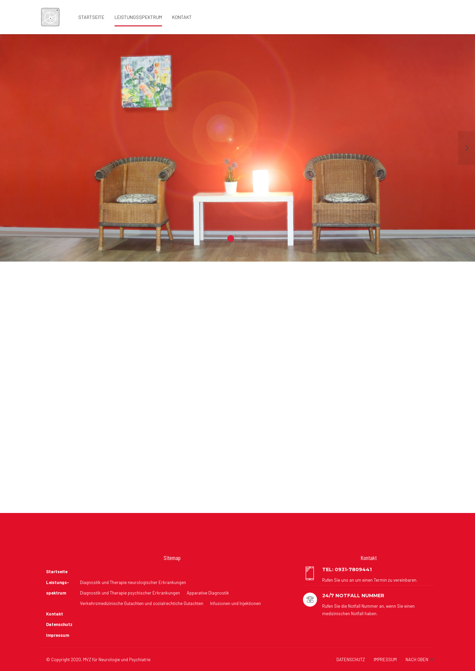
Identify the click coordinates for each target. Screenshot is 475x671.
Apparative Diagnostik (208, 593)
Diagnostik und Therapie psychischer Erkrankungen (130, 593)
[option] (237, 148)
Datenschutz (59, 624)
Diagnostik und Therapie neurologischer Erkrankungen (133, 582)
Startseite (91, 17)
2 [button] (244, 238)
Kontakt (182, 17)
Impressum (57, 635)
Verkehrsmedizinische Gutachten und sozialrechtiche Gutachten (141, 603)
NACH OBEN (417, 659)
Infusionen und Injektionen (235, 603)
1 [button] (230, 238)
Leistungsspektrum (138, 17)
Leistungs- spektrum (57, 588)
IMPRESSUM (385, 659)
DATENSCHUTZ (350, 659)
